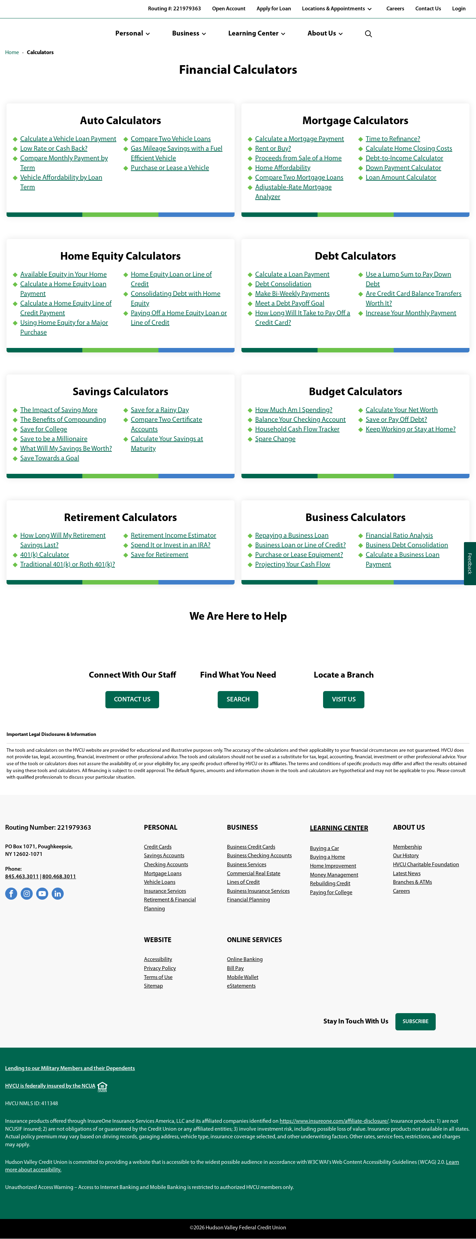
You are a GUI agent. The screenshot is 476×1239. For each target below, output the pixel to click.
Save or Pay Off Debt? (396, 420)
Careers (395, 9)
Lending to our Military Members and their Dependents (70, 1069)
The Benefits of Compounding (63, 420)
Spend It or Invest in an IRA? (170, 545)
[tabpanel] (132, 673)
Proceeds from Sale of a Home (298, 158)
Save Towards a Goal (49, 458)
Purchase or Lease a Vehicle (170, 168)
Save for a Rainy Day (160, 410)
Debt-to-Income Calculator (404, 158)
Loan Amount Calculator (401, 177)
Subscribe (419, 1024)
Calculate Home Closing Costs (409, 149)
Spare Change (275, 439)
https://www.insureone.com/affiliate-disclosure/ (334, 1122)
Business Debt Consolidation (407, 545)
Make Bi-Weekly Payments (292, 294)
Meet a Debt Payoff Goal (289, 303)
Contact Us (428, 9)
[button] (133, 34)
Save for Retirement (159, 555)
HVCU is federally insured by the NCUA (50, 1086)
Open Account (229, 9)
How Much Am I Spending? (293, 410)
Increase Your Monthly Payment (411, 313)
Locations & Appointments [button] (333, 9)
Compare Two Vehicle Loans (171, 139)
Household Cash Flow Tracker (297, 429)
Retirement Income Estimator (173, 535)
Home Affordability (282, 168)
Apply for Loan (274, 9)
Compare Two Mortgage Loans (299, 177)
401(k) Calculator (44, 555)
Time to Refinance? (393, 139)
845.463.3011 (22, 877)
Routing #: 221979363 (174, 9)
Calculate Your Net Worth (402, 410)
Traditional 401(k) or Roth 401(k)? (67, 564)
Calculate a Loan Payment (292, 274)
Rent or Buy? (273, 149)
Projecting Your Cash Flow (292, 564)
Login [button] (459, 9)
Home (12, 53)
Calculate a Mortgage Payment (299, 139)
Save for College (43, 429)
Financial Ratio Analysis (399, 535)
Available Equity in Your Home (63, 274)
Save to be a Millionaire (53, 439)
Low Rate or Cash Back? (53, 149)
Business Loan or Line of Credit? (300, 545)
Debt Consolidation (283, 284)
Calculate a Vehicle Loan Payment (68, 139)
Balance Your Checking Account (300, 420)
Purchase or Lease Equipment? (299, 555)
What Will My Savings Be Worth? (66, 449)
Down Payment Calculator (403, 168)
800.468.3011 (59, 877)
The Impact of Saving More (58, 410)
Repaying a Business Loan (292, 535)
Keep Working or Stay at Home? (411, 429)
